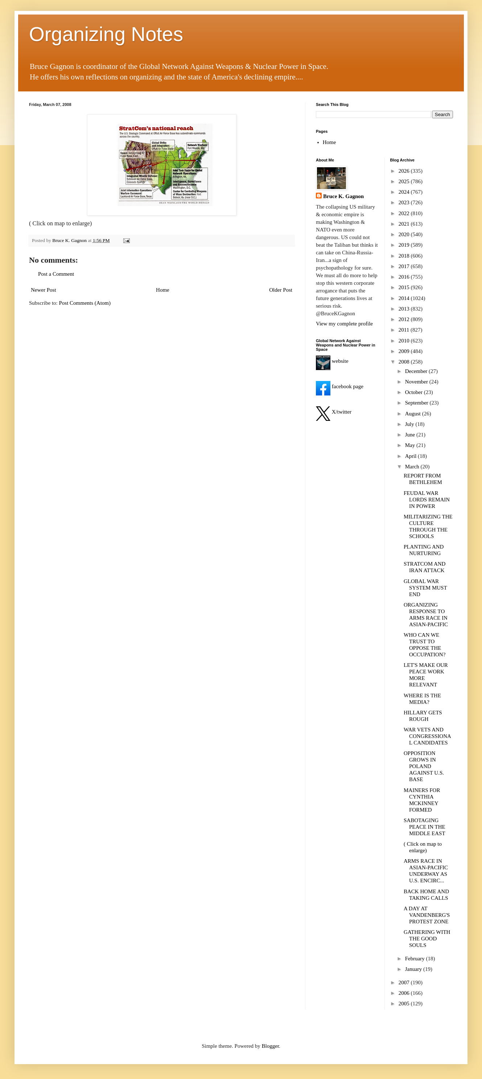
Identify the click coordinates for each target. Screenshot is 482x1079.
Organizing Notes (106, 34)
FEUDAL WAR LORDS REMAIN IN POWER (427, 499)
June (410, 435)
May (410, 445)
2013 (405, 309)
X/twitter (333, 412)
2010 (405, 341)
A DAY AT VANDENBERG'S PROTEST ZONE (427, 915)
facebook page (339, 386)
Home (162, 290)
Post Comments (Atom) (85, 303)
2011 (405, 330)
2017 (405, 266)
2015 (405, 287)
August (413, 414)
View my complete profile (344, 324)
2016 (405, 277)
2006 (405, 993)
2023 (405, 202)
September (417, 403)
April (411, 456)
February (415, 958)
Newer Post (43, 290)
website (332, 361)
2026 (405, 171)
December (417, 371)
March (413, 466)
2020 (405, 234)
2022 (405, 213)
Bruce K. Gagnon (343, 196)
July (410, 424)
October (414, 392)
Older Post (280, 290)
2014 (405, 298)
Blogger (270, 1046)
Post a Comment (56, 274)
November (417, 382)
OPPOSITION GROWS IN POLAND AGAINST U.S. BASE (424, 766)
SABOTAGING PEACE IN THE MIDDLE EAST (424, 826)
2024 (405, 192)
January (414, 969)
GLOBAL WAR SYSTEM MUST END (425, 587)
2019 (405, 245)
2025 (405, 181)
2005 (405, 1003)
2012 (405, 319)
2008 (405, 362)
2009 (405, 351)
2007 (405, 982)
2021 (405, 224)
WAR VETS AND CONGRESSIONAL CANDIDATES (427, 736)
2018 (405, 256)
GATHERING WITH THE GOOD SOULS (427, 938)
